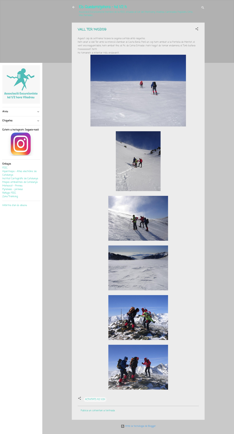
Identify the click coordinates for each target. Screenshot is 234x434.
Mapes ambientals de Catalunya (20, 182)
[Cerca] (203, 8)
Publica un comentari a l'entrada (98, 410)
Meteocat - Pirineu (12, 186)
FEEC (5, 168)
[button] (197, 29)
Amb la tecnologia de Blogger (138, 426)
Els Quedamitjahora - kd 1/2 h (103, 7)
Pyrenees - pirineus (12, 189)
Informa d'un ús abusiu (14, 205)
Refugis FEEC (9, 193)
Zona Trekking (10, 196)
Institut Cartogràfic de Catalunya (20, 178)
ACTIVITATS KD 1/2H (95, 399)
